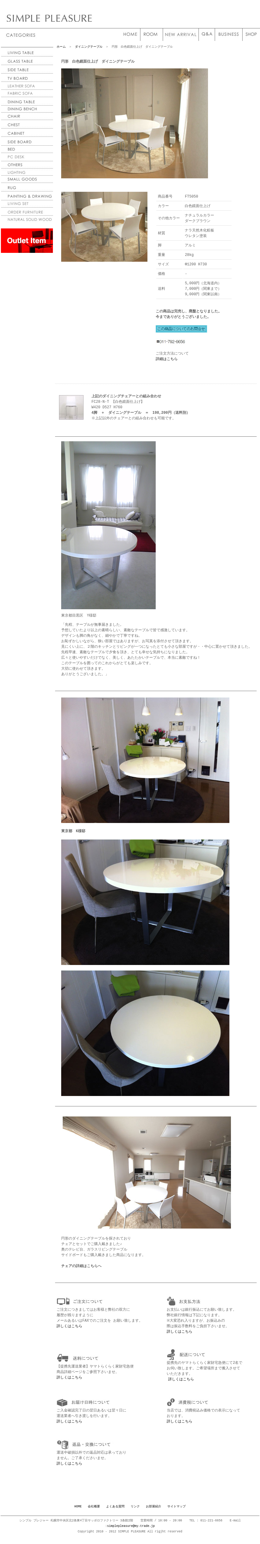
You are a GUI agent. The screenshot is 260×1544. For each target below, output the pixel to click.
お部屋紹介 (153, 1510)
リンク (135, 1510)
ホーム (61, 47)
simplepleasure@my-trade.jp (131, 1530)
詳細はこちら (167, 362)
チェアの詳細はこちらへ (81, 1269)
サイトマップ (176, 1510)
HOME (78, 1510)
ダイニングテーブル (88, 47)
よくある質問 (115, 1510)
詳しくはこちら (69, 1329)
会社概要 (94, 1510)
